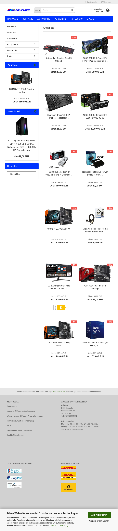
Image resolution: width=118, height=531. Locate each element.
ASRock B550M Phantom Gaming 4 (95, 287)
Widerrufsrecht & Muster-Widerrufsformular (25, 416)
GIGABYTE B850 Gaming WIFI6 (59, 344)
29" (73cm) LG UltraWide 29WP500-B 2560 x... (59, 287)
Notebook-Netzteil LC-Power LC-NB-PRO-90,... (95, 173)
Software (28, 19)
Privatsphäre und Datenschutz (19, 431)
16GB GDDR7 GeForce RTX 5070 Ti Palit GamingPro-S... (95, 59)
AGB (9, 426)
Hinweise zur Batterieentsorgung (20, 421)
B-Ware (90, 19)
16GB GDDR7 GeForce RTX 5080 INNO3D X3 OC (95, 116)
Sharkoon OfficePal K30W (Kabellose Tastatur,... (58, 116)
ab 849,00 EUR (21, 156)
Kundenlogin (91, 2)
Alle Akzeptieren (99, 515)
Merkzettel (106, 2)
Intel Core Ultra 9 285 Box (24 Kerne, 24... (95, 344)
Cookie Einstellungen (15, 435)
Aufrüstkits (43, 19)
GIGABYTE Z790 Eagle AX (58, 229)
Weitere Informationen (99, 521)
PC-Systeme (60, 19)
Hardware (12, 19)
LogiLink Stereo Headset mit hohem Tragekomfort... (95, 230)
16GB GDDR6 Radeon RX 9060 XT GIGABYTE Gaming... (58, 173)
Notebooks (76, 19)
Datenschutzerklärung (59, 525)
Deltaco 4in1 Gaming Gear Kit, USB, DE (58, 59)
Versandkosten (59, 392)
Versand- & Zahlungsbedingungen (21, 411)
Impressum (11, 406)
